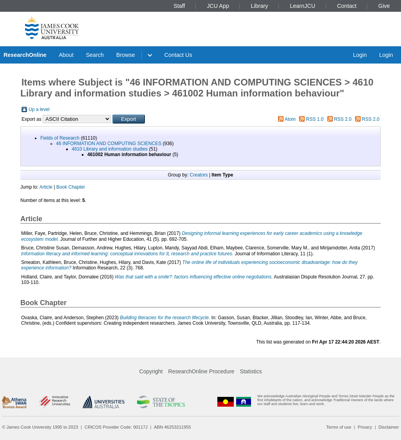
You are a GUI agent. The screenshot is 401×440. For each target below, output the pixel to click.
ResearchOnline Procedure (201, 371)
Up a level (39, 109)
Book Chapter (70, 187)
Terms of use (338, 427)
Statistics (251, 371)
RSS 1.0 (315, 119)
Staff (179, 6)
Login (360, 55)
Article (46, 187)
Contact (347, 6)
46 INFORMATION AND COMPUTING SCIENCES (108, 143)
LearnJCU (302, 6)
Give (384, 6)
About (66, 55)
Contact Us (178, 55)
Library (259, 6)
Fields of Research (59, 138)
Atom (290, 119)
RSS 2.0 (343, 119)
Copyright (151, 371)
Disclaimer (389, 427)
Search (95, 55)
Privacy (365, 427)
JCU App (218, 6)
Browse (125, 55)
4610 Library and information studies (110, 149)
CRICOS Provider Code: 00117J (116, 427)
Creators (199, 175)
